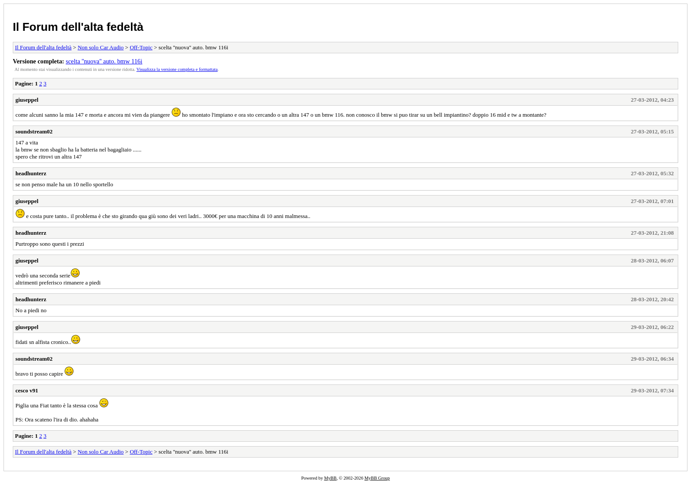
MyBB (330, 478)
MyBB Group (377, 478)
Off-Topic (141, 47)
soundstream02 (33, 131)
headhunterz (30, 173)
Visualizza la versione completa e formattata (177, 69)
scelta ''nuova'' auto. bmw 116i (104, 61)
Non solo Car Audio (100, 47)
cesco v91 (26, 390)
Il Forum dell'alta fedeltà (78, 26)
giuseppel (26, 99)
